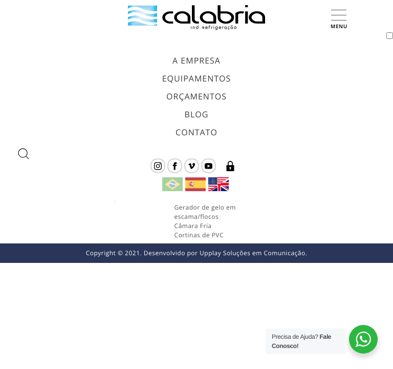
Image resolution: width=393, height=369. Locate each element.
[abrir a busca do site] (23, 154)
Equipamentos (196, 78)
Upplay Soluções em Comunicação (252, 253)
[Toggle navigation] (389, 35)
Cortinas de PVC (199, 235)
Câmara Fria (193, 225)
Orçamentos (196, 96)
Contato (196, 132)
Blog (197, 114)
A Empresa (196, 60)
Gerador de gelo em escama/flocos (205, 212)
